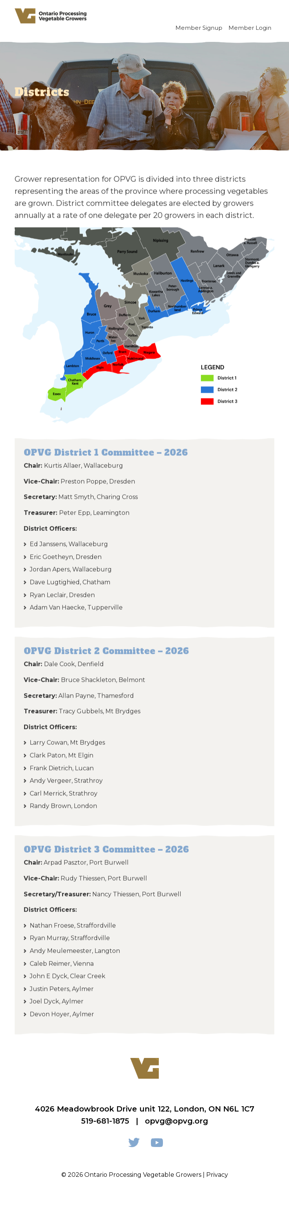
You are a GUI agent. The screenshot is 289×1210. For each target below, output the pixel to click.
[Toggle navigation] (265, 16)
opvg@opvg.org (176, 1120)
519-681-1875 (105, 1120)
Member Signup (198, 27)
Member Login (249, 27)
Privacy (217, 1174)
